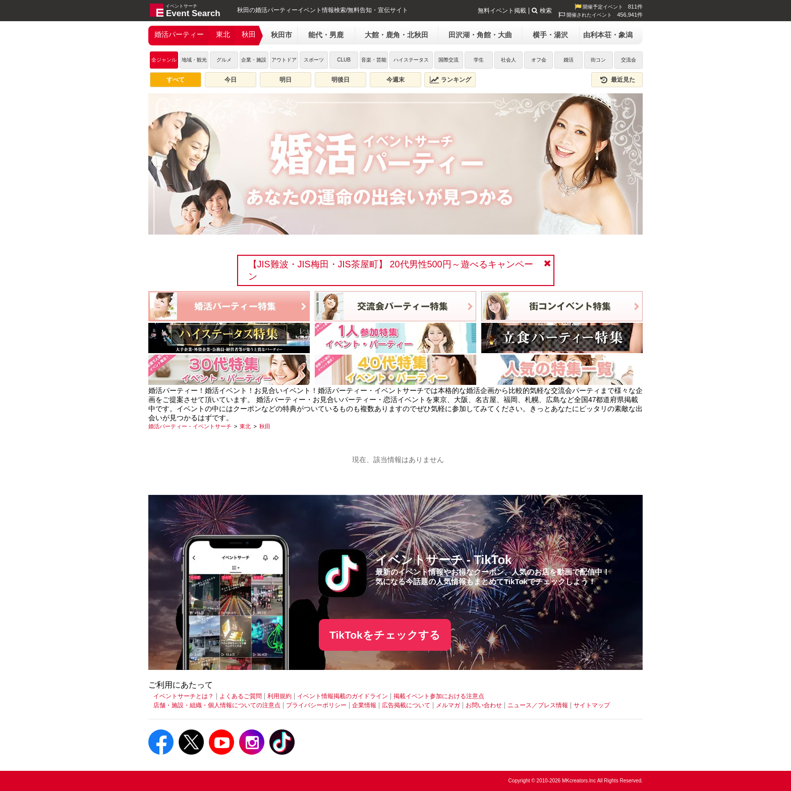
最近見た (617, 79)
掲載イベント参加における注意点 (438, 696)
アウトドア (284, 60)
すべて (175, 79)
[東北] (245, 426)
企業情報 (364, 705)
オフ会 (538, 60)
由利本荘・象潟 (608, 35)
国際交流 (448, 60)
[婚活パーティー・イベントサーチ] (190, 426)
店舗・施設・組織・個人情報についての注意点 (216, 705)
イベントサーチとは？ (183, 696)
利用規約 (279, 696)
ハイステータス (411, 60)
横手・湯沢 (550, 35)
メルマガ (448, 705)
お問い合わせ (484, 705)
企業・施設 (253, 60)
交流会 (628, 60)
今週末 (395, 79)
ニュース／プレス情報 (537, 705)
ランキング (450, 79)
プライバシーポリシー (316, 705)
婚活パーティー (179, 34)
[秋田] (264, 426)
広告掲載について (406, 705)
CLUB (344, 60)
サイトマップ (592, 705)
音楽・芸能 (373, 60)
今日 (230, 79)
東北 (223, 34)
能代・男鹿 (326, 35)
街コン (598, 60)
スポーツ (314, 60)
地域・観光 (194, 60)
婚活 (568, 60)
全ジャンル (164, 60)
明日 (285, 79)
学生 (479, 60)
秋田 (249, 34)
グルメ (224, 60)
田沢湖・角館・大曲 (480, 35)
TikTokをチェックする (384, 635)
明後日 (340, 79)
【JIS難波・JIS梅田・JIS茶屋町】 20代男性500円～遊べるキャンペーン (390, 270)
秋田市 (281, 35)
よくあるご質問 (240, 696)
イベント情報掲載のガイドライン (342, 696)
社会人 (508, 60)
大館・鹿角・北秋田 (396, 35)
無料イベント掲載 (502, 10)
